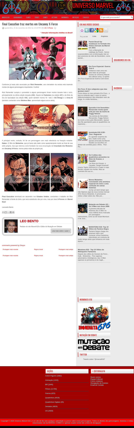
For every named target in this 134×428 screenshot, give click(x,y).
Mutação (75, 17)
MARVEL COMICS (55, 423)
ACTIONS (54, 17)
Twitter (69, 221)
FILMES (28, 17)
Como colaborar (96, 381)
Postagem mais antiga (66, 249)
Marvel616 (6, 17)
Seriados (48, 406)
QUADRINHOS (18, 17)
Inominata (64, 17)
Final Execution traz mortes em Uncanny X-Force (30, 23)
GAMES (45, 17)
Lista (94, 36)
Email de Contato (97, 385)
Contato (86, 17)
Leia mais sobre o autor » (61, 231)
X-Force (50, 28)
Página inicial (38, 249)
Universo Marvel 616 (22, 421)
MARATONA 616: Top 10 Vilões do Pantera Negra (99, 228)
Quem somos (95, 377)
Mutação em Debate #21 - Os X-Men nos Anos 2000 (99, 205)
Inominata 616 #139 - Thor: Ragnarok (97, 133)
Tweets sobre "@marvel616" (94, 359)
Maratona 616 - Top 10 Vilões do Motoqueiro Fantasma (91, 251)
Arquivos (104, 36)
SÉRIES (37, 17)
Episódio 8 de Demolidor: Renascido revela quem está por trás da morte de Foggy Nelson (99, 111)
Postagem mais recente (10, 249)
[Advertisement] (94, 282)
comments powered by (13, 245)
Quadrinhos (49, 398)
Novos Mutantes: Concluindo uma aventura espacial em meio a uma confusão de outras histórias (99, 184)
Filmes (47, 389)
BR (46, 385)
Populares (84, 36)
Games (48, 393)
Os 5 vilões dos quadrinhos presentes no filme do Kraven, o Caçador (99, 158)
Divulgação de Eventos (99, 383)
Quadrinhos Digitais (52, 402)
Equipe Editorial (96, 379)
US (45, 28)
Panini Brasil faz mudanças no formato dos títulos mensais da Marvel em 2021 (99, 45)
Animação (49, 380)
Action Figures (50, 376)
